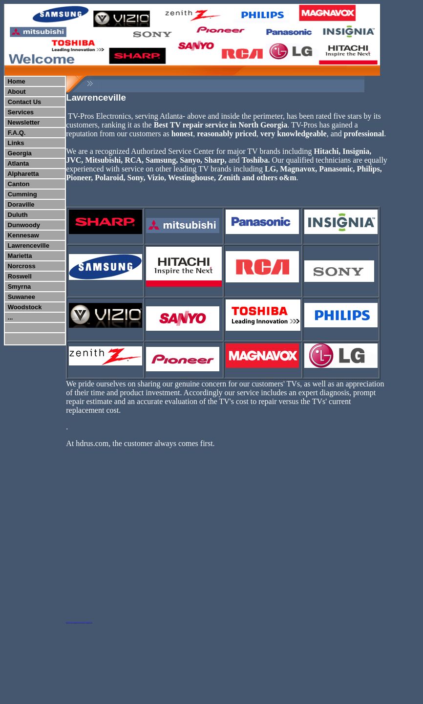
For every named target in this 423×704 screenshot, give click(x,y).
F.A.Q (16, 132)
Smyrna (19, 286)
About (16, 91)
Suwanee (21, 296)
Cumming (22, 194)
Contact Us (25, 102)
